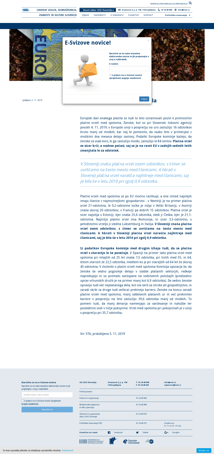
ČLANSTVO (133, 15)
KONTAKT (148, 15)
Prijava (144, 99)
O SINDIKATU (117, 15)
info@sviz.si (184, 10)
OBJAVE (85, 15)
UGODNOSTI (100, 15)
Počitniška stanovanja (177, 15)
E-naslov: (114, 64)
